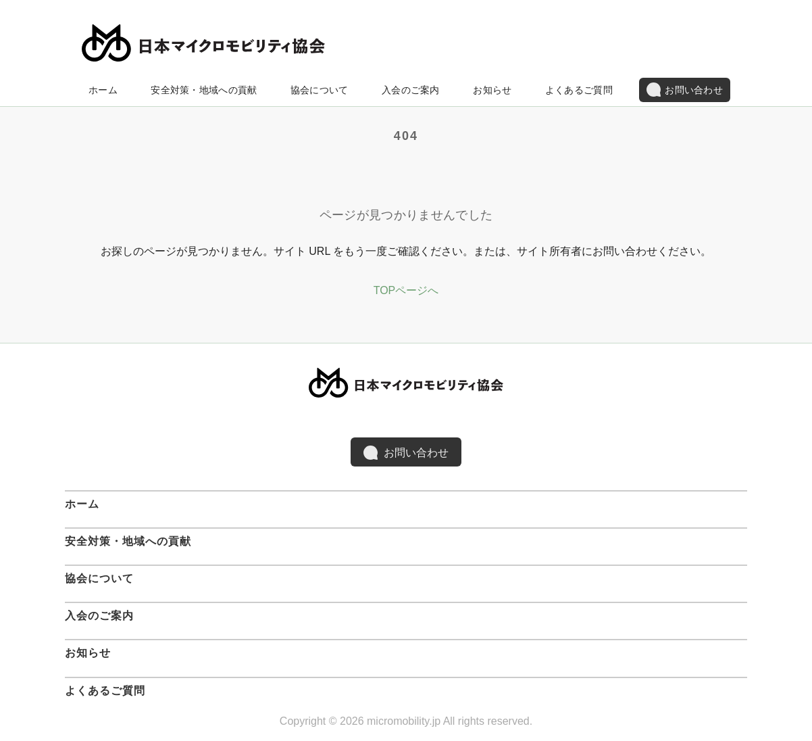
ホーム (103, 90)
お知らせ (492, 90)
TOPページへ (406, 290)
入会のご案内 (411, 90)
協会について (319, 90)
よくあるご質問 (579, 90)
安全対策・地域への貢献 (204, 90)
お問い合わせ (684, 89)
